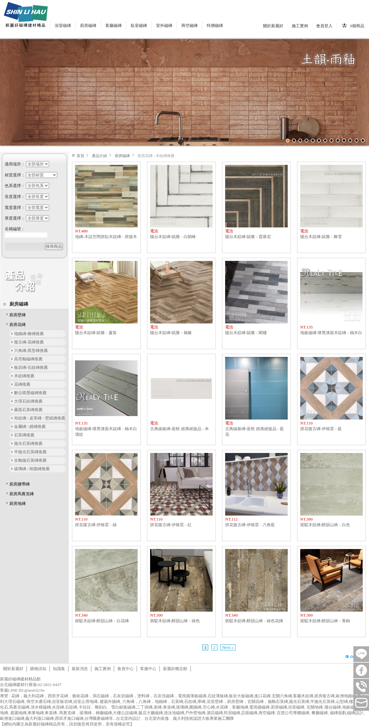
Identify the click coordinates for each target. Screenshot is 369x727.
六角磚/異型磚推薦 (31, 350)
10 (344, 140)
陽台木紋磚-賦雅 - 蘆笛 (96, 332)
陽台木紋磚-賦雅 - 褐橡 (171, 332)
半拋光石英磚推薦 (30, 452)
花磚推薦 (22, 384)
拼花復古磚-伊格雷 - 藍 (321, 428)
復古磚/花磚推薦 (29, 342)
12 (356, 140)
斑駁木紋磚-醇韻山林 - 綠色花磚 (254, 620)
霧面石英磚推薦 (28, 409)
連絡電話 (361, 686)
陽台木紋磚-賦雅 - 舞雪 (321, 236)
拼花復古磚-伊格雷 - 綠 (96, 524)
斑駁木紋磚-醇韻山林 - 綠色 (175, 620)
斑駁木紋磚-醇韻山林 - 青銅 (325, 620)
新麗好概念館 (175, 668)
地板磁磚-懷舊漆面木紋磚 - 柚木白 (331, 332)
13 (363, 140)
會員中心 (125, 668)
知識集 (59, 668)
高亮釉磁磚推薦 (28, 359)
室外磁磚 (164, 25)
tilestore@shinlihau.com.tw (361, 703)
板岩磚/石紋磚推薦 (31, 367)
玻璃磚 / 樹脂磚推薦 (32, 468)
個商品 (357, 25)
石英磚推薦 (24, 435)
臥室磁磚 (139, 25)
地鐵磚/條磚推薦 (29, 333)
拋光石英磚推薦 (28, 443)
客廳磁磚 (113, 25)
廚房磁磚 (88, 25)
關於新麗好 (273, 25)
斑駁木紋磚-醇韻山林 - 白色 (325, 524)
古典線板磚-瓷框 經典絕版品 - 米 (179, 428)
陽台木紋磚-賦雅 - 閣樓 (246, 332)
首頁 (80, 156)
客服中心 (148, 668)
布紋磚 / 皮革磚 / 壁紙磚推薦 (39, 418)
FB (361, 670)
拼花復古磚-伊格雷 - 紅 (171, 524)
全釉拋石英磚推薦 (30, 460)
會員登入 (324, 25)
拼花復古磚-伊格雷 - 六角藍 (250, 524)
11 (350, 140)
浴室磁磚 (63, 25)
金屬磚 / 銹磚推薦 (30, 426)
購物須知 (38, 668)
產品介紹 (99, 156)
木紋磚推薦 (24, 376)
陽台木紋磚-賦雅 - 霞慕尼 (248, 236)
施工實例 (300, 25)
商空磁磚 (189, 25)
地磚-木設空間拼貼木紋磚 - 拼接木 (106, 236)
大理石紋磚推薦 (28, 401)
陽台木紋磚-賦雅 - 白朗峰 (173, 236)
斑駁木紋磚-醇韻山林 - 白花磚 (102, 620)
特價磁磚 (215, 25)
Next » (228, 647)
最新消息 (80, 668)
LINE (361, 654)
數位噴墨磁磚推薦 (30, 392)
